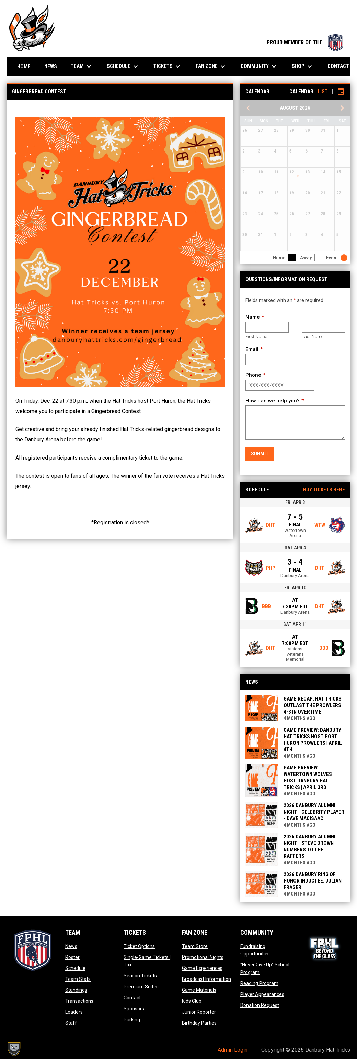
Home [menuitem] (24, 66)
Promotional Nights (202, 957)
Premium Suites (141, 986)
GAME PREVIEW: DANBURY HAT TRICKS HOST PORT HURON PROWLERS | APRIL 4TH (313, 740)
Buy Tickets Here (324, 490)
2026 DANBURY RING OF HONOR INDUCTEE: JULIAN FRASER (313, 880)
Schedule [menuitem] (123, 66)
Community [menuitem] (259, 66)
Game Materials (199, 990)
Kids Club (191, 1001)
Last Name (312, 336)
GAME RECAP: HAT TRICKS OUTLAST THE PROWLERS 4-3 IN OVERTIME (313, 705)
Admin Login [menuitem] (232, 1050)
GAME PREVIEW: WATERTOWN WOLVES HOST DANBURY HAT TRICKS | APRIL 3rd (308, 777)
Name (252, 317)
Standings (76, 990)
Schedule (75, 968)
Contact (132, 997)
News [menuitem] (50, 66)
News (71, 946)
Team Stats (78, 979)
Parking (132, 1019)
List (323, 91)
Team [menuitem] (82, 66)
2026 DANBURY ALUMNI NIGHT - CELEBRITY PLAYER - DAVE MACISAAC (314, 811)
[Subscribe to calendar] (341, 91)
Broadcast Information (206, 979)
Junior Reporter (199, 1012)
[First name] (267, 327)
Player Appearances (262, 994)
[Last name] (323, 327)
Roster (72, 957)
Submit (260, 454)
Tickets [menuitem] (167, 66)
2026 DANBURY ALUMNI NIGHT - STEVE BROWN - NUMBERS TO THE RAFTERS (310, 846)
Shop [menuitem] (303, 66)
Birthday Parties (199, 1023)
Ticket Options (139, 946)
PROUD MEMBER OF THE (305, 42)
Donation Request (259, 1005)
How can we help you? (272, 401)
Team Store (195, 946)
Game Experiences (202, 968)
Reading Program (259, 983)
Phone (253, 375)
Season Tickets (140, 975)
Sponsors (134, 1008)
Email (251, 349)
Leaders (74, 1012)
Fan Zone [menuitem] (211, 66)
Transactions (79, 1001)
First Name (256, 336)
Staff (71, 1023)
